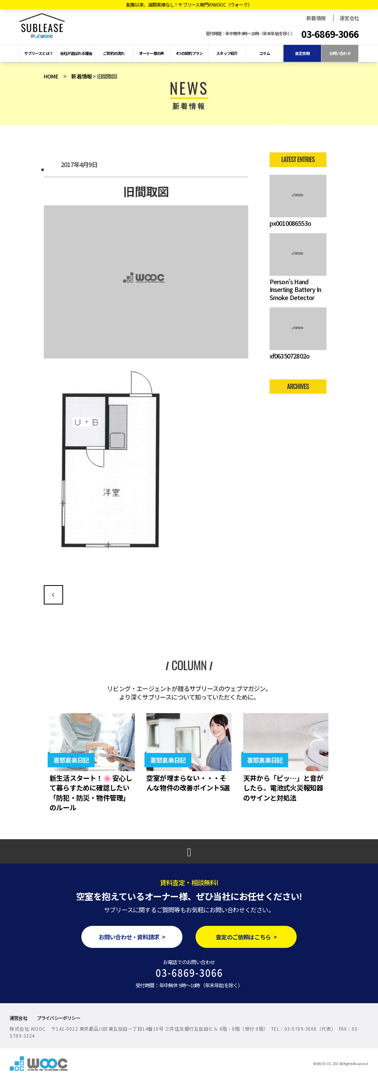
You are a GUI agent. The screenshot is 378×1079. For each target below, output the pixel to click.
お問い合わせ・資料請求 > (132, 937)
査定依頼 (302, 53)
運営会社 (349, 18)
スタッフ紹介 (226, 53)
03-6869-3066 (330, 34)
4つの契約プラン (189, 53)
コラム (264, 53)
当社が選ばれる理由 (76, 53)
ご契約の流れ (113, 53)
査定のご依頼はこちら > (246, 937)
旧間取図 (53, 594)
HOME (51, 76)
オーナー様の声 (151, 53)
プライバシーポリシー (58, 1017)
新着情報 (315, 18)
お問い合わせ (340, 53)
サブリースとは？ (38, 53)
